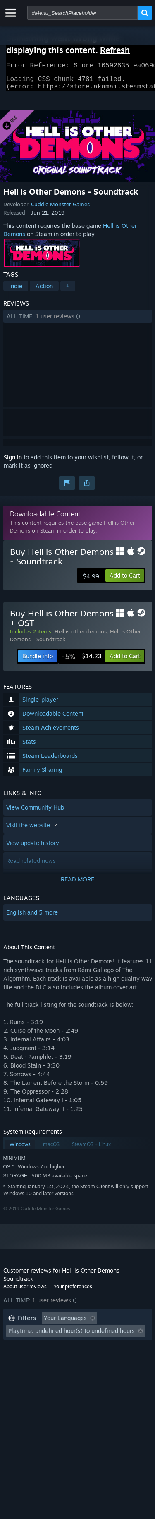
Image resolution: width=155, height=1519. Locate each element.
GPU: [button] (110, 1360)
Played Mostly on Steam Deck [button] (90, 1348)
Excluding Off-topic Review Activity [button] (55, 1335)
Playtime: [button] (20, 1348)
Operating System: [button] (33, 1360)
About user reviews (25, 1291)
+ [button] (67, 290)
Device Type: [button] (25, 1372)
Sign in (13, 462)
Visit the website (32, 830)
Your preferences (73, 1291)
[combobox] (82, 13)
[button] (77, 321)
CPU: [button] (80, 1360)
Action (44, 290)
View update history (32, 847)
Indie (15, 290)
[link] (81, 661)
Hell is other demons (81, 636)
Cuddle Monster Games (60, 209)
